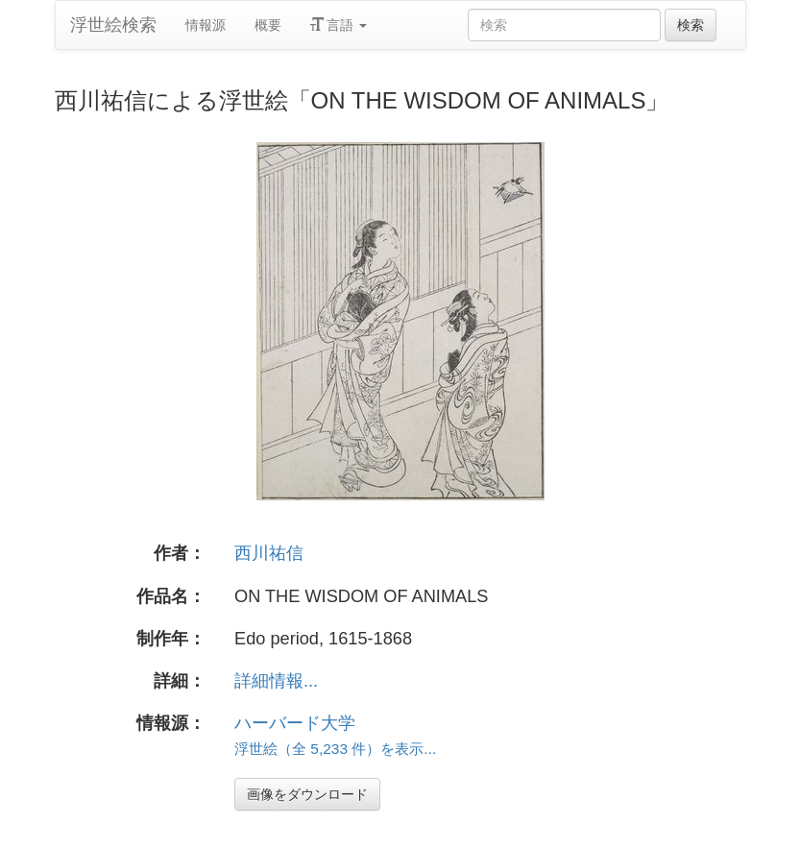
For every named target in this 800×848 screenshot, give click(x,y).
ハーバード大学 (294, 723)
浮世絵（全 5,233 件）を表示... (335, 748)
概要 (268, 25)
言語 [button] (339, 25)
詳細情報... (276, 681)
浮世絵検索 (113, 25)
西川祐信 (268, 553)
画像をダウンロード (307, 794)
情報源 (205, 25)
